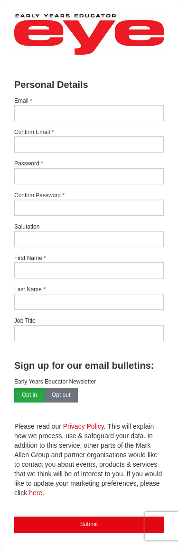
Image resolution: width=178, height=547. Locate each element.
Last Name (28, 289)
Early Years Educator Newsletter (55, 381)
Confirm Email (32, 132)
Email (21, 100)
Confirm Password (37, 195)
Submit (89, 524)
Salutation (26, 226)
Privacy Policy (83, 426)
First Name (28, 258)
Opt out (61, 395)
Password (26, 163)
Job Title (25, 320)
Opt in (29, 395)
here (35, 493)
